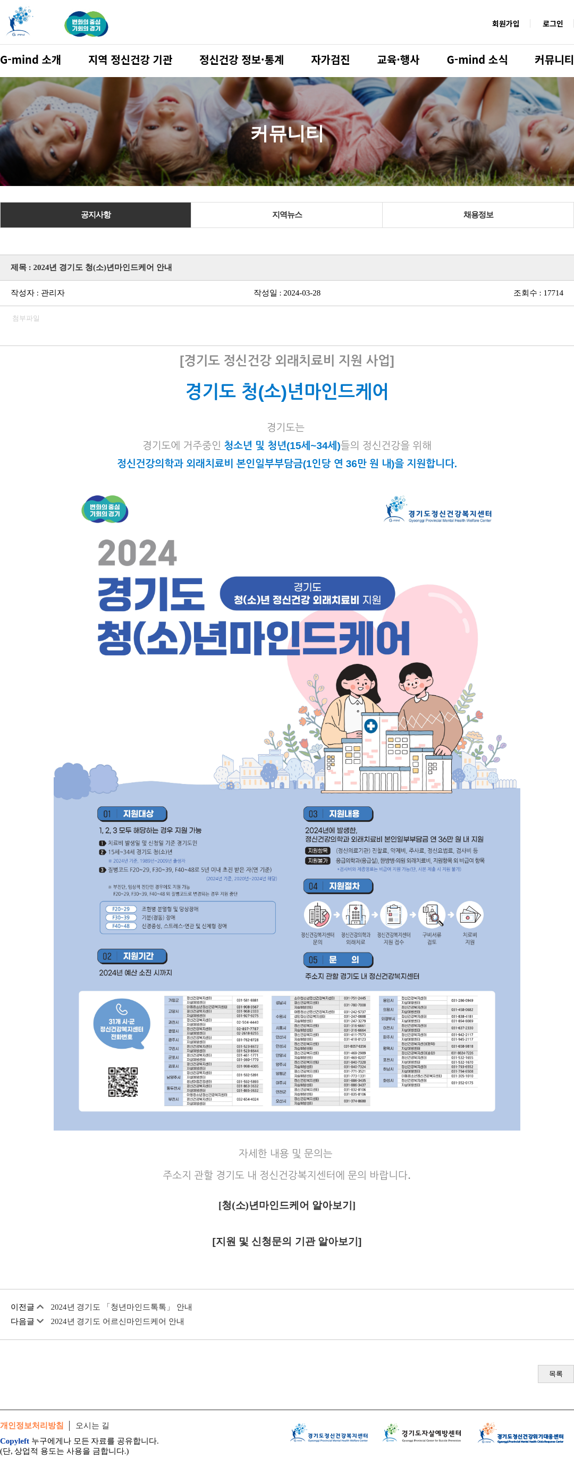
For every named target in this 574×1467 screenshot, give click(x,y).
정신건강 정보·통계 (241, 59)
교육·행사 (398, 59)
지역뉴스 (287, 214)
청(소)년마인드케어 (265, 1205)
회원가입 (506, 23)
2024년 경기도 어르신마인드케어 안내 (117, 1321)
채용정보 (478, 214)
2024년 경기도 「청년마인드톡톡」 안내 (121, 1307)
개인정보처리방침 (32, 1425)
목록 (556, 1374)
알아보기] (332, 1205)
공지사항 (96, 214)
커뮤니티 (554, 59)
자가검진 (330, 59)
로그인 (553, 23)
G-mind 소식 (477, 59)
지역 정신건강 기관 (130, 59)
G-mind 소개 (30, 59)
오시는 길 (92, 1425)
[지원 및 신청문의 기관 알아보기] (287, 1241)
